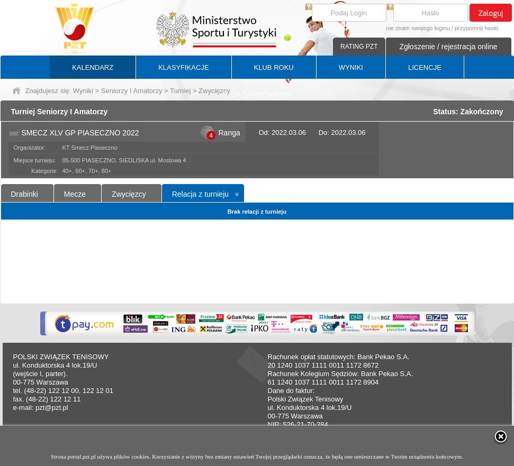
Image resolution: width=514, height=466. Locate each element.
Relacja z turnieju (200, 194)
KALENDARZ (92, 67)
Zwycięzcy (129, 194)
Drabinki (24, 194)
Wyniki (83, 91)
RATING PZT (358, 46)
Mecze (75, 194)
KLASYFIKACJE (183, 67)
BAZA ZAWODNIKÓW (257, 94)
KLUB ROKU (274, 67)
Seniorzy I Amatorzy (132, 91)
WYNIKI (351, 67)
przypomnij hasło (477, 28)
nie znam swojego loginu (417, 28)
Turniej (180, 91)
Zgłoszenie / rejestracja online (448, 46)
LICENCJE (424, 67)
